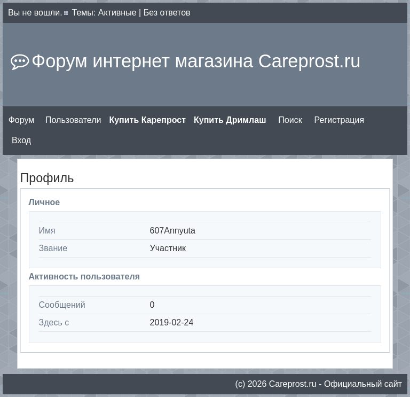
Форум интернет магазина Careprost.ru (195, 61)
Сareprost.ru (293, 383)
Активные (117, 12)
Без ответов (167, 12)
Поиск (290, 119)
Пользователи (73, 119)
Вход (21, 140)
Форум (22, 119)
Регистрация (339, 119)
